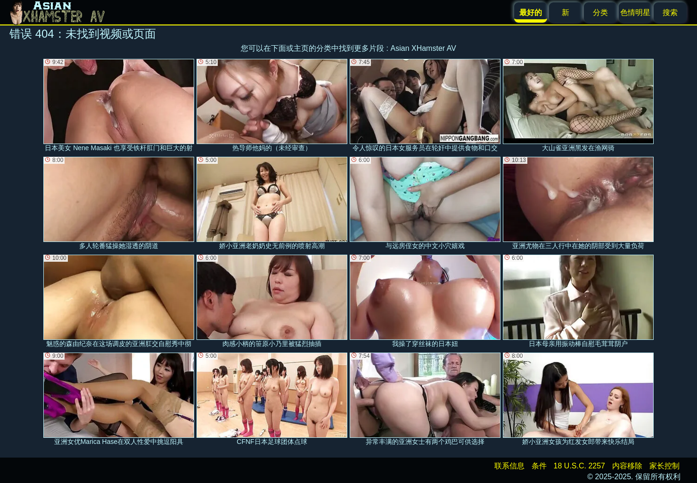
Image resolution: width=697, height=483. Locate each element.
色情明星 (635, 12)
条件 (539, 466)
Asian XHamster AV (423, 48)
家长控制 (664, 466)
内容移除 (627, 466)
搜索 (670, 12)
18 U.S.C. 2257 (579, 466)
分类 (600, 12)
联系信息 (509, 466)
